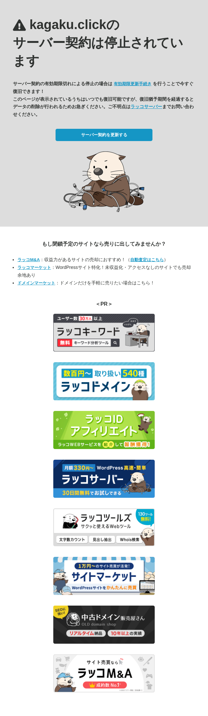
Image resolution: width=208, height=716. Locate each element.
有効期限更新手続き (132, 83)
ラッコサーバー (146, 106)
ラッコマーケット (34, 267)
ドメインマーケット (36, 283)
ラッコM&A (28, 259)
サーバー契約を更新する (104, 134)
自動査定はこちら (147, 259)
